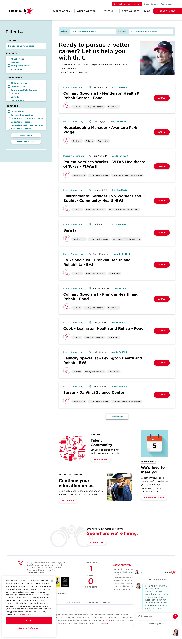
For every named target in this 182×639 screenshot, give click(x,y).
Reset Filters (26, 135)
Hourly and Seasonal (19, 65)
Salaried (13, 62)
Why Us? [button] (110, 11)
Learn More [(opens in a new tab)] (68, 501)
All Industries (16, 111)
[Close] (52, 581)
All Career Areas (17, 83)
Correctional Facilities (20, 122)
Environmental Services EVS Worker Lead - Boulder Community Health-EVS (103, 198)
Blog (147, 11)
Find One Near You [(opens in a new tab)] (154, 498)
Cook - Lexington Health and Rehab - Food (103, 328)
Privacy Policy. (26, 615)
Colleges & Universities (20, 115)
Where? (122, 31)
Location (11, 41)
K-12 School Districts (19, 129)
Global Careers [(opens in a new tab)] (151, 4)
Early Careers (16, 100)
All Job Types (16, 59)
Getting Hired (130, 11)
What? (64, 31)
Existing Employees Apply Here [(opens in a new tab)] (127, 4)
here (106, 623)
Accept (29, 621)
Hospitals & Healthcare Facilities (25, 125)
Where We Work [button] (88, 11)
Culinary (13, 93)
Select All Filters (26, 142)
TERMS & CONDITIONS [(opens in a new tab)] (72, 602)
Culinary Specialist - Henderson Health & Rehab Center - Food (101, 95)
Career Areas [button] (62, 11)
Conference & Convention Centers (26, 118)
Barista (69, 230)
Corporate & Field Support (22, 90)
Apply (161, 98)
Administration (17, 86)
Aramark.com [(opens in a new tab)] (167, 4)
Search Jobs (97, 543)
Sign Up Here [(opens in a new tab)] (100, 459)
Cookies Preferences (29, 628)
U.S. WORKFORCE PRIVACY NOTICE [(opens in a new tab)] (100, 602)
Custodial (14, 97)
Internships (15, 69)
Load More (116, 416)
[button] (163, 11)
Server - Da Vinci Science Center (93, 392)
